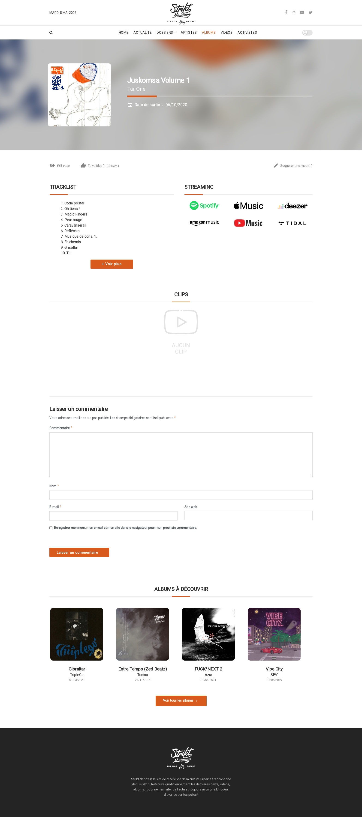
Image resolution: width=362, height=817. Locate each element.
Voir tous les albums (178, 701)
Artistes (189, 32)
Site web (190, 507)
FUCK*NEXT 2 (208, 669)
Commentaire (61, 428)
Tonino (142, 675)
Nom (54, 486)
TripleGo (77, 675)
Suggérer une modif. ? (293, 165)
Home (123, 32)
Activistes (247, 32)
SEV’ (274, 675)
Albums (209, 32)
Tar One (136, 89)
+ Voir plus (112, 264)
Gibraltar (77, 669)
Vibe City (274, 669)
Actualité (142, 32)
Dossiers (165, 32)
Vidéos (226, 32)
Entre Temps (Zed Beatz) (142, 669)
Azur (208, 675)
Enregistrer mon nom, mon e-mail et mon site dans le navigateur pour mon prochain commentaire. (125, 528)
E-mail (55, 506)
